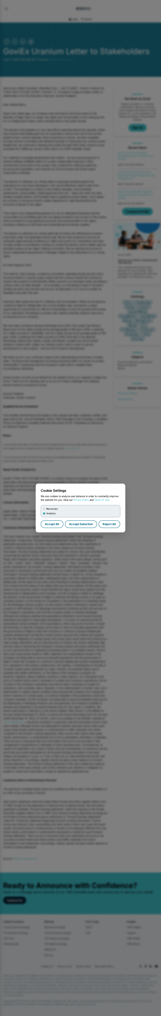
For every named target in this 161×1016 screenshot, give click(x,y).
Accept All (52, 524)
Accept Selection (81, 524)
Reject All (109, 524)
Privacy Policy (81, 499)
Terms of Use (101, 499)
